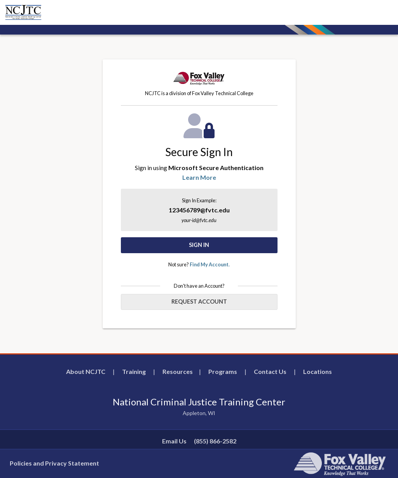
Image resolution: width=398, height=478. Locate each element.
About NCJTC (85, 371)
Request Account (199, 301)
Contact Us (270, 371)
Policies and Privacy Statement (54, 463)
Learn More (199, 177)
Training (134, 371)
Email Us (174, 441)
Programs (222, 371)
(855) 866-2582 (215, 441)
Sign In (199, 245)
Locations (317, 371)
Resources (177, 371)
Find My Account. (210, 264)
